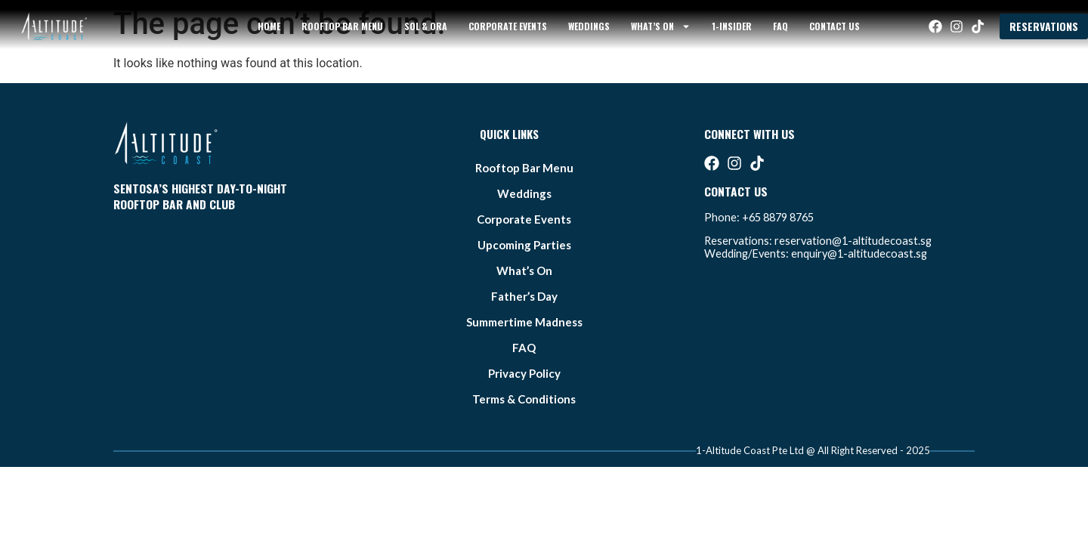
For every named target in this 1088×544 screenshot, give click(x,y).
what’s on (661, 26)
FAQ (780, 26)
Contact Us (834, 26)
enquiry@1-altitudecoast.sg (859, 253)
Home (269, 26)
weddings (589, 26)
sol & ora (425, 26)
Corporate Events (507, 26)
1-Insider (732, 26)
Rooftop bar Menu (342, 26)
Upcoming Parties (524, 245)
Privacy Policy (524, 373)
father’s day (524, 296)
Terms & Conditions (524, 399)
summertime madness (524, 322)
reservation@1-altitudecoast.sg (853, 240)
